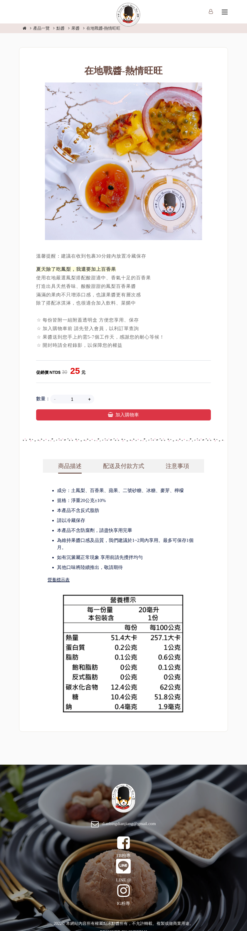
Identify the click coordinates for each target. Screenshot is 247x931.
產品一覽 (41, 28)
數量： (43, 398)
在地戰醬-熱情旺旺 (103, 28)
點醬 (60, 28)
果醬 (75, 28)
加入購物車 (123, 414)
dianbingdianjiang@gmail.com (129, 823)
